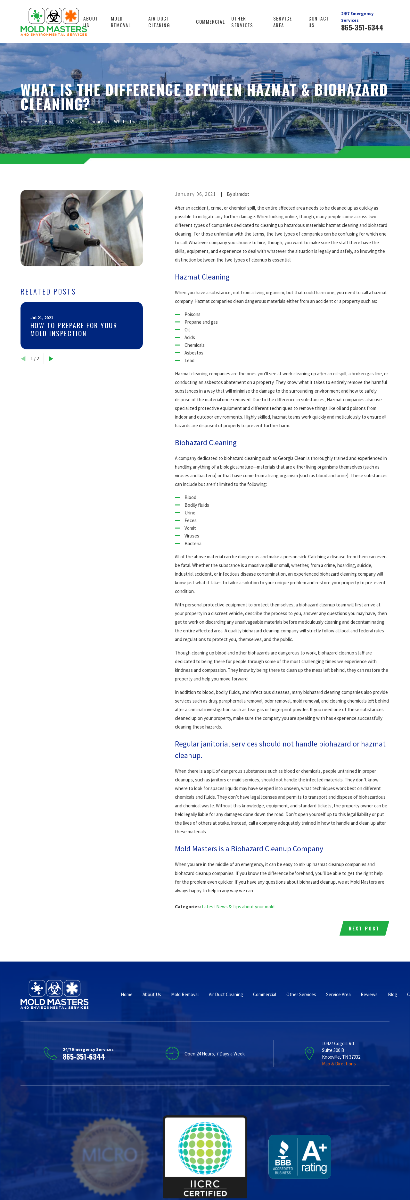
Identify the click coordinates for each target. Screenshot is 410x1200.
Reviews (369, 994)
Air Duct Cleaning (226, 994)
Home (127, 994)
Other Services (301, 994)
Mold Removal (185, 994)
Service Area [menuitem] (282, 22)
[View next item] (51, 359)
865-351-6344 (362, 27)
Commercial (264, 994)
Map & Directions (339, 1064)
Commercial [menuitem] (210, 21)
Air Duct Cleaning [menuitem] (159, 22)
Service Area (338, 994)
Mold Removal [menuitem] (121, 22)
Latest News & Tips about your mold (238, 907)
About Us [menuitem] (90, 22)
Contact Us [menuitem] (318, 22)
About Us (152, 994)
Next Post (364, 928)
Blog (392, 994)
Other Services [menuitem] (242, 22)
